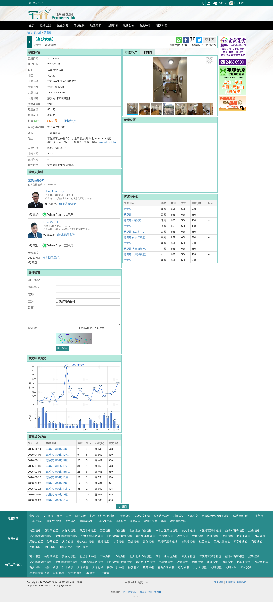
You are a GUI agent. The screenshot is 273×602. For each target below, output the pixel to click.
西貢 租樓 (259, 536)
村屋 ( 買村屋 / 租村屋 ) (103, 515)
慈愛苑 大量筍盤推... (135, 248)
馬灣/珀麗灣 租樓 (167, 541)
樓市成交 (125, 515)
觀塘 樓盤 (197, 561)
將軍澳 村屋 (261, 561)
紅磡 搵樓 (253, 556)
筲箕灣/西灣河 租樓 (210, 530)
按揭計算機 (150, 521)
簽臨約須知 (86, 521)
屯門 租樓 (118, 541)
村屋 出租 (204, 541)
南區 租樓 (34, 530)
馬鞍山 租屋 (36, 541)
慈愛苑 (47, 32)
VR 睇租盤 (82, 547)
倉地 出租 (49, 547)
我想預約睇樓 (65, 301)
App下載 (236, 3)
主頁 (31, 25)
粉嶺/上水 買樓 (115, 567)
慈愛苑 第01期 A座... (58, 449)
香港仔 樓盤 (51, 556)
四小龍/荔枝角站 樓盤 (119, 561)
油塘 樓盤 (227, 561)
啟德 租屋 (182, 536)
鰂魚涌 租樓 (188, 530)
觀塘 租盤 (197, 536)
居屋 (68, 515)
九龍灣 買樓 (166, 561)
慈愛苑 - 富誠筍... (134, 220)
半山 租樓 (120, 530)
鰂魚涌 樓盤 (188, 556)
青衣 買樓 (245, 567)
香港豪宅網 (146, 592)
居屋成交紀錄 (142, 515)
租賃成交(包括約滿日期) (215, 515)
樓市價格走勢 (178, 521)
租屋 (59, 515)
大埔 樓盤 (82, 567)
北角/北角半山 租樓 (141, 530)
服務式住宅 (66, 547)
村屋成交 (178, 515)
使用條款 (218, 582)
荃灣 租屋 (103, 541)
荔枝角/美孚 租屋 (145, 536)
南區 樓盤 (34, 556)
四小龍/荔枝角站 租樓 (119, 536)
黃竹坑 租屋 (69, 530)
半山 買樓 (120, 556)
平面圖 (147, 52)
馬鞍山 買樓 (51, 567)
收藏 (209, 39)
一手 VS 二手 (104, 521)
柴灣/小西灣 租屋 (235, 530)
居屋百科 (135, 521)
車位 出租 (34, 547)
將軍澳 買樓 (243, 561)
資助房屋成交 (161, 515)
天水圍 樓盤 (200, 567)
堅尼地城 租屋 (88, 530)
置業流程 (70, 521)
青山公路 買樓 (166, 567)
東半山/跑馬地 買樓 (167, 556)
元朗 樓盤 (216, 567)
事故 (163, 521)
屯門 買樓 (183, 567)
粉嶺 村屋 (133, 567)
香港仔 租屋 (51, 530)
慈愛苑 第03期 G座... (58, 500)
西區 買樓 (105, 556)
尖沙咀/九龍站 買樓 (40, 561)
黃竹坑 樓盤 (69, 556)
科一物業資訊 (130, 592)
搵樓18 (157, 592)
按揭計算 (70, 121)
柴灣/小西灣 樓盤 (235, 556)
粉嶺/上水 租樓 (85, 541)
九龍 (29, 32)
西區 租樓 (105, 530)
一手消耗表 (35, 521)
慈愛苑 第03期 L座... (57, 454)
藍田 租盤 (212, 536)
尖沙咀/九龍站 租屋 (40, 536)
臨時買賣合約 (241, 515)
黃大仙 (38, 32)
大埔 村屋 (97, 567)
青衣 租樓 (148, 541)
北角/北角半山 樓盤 (141, 556)
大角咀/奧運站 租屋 (66, 536)
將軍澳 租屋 (243, 536)
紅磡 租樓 (253, 530)
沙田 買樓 (67, 567)
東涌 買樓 (58, 572)
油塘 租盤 (227, 536)
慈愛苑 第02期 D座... (58, 477)
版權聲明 (230, 582)
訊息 (70, 214)
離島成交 (193, 515)
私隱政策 (241, 582)
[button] (209, 60)
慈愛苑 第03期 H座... (58, 488)
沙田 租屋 (52, 541)
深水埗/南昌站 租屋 (92, 536)
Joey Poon (51, 191)
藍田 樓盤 (212, 561)
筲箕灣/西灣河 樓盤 (210, 556)
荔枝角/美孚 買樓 (145, 561)
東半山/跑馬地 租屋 (167, 530)
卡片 (62, 191)
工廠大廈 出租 (222, 541)
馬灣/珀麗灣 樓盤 (39, 572)
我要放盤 (34, 515)
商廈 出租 (256, 541)
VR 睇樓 (48, 515)
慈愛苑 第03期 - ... (134, 231)
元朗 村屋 (231, 567)
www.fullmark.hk (107, 142)
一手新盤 (258, 515)
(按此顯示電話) (68, 203)
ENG (40, 3)
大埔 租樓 (67, 541)
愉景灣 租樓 (188, 541)
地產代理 (121, 521)
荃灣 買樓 (148, 567)
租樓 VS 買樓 (53, 521)
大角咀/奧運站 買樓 (66, 561)
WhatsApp (54, 214)
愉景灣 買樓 (74, 572)
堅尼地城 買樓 (88, 556)
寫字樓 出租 (240, 541)
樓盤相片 (131, 52)
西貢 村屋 (34, 567)
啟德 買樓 (182, 561)
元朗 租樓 (133, 541)
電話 (36, 214)
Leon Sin (48, 222)
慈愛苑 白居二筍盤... (135, 237)
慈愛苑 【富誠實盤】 (136, 254)
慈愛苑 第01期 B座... (58, 460)
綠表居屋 (80, 515)
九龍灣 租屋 (166, 536)
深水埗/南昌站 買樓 (92, 561)
